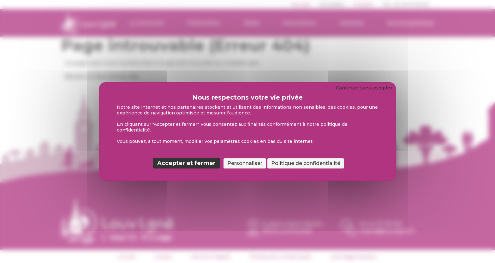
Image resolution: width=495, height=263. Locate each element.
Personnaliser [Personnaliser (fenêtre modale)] (244, 163)
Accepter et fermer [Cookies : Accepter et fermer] (186, 163)
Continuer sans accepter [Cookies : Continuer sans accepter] (364, 88)
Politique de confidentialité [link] (305, 163)
